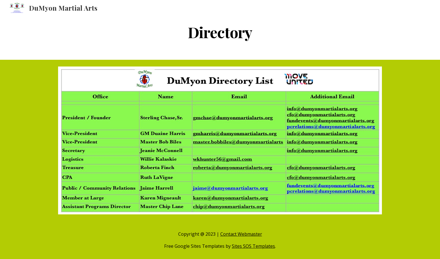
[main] (220, 32)
